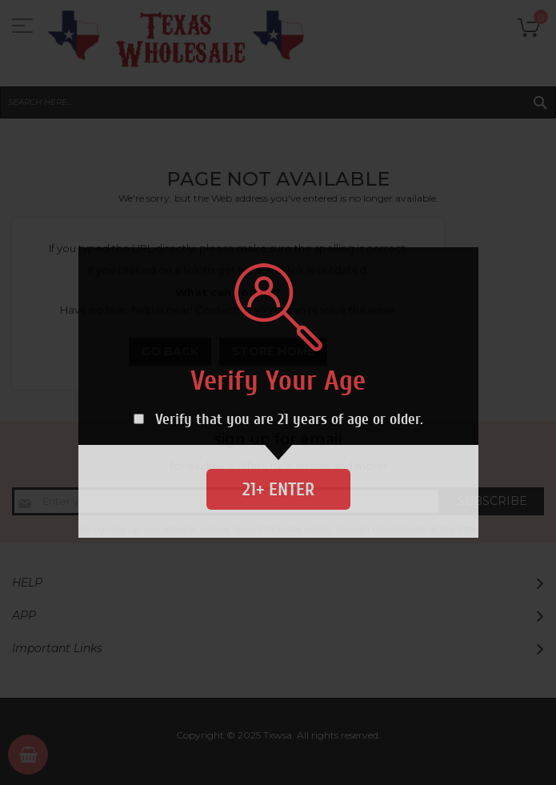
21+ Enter (278, 489)
